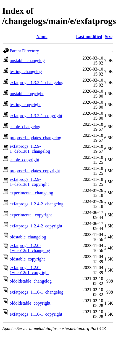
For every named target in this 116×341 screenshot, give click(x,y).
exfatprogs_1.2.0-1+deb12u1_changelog (30, 248)
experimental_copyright (31, 215)
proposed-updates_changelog (35, 137)
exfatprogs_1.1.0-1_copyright (36, 314)
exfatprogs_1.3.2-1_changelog (37, 82)
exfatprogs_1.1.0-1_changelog (37, 292)
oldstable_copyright (27, 259)
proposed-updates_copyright (35, 170)
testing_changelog (26, 71)
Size (108, 36)
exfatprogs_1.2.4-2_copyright (36, 226)
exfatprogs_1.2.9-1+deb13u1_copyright (29, 182)
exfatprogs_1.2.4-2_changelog (37, 204)
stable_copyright (24, 159)
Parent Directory (24, 51)
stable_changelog (25, 126)
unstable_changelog (27, 60)
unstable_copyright (27, 93)
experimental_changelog (31, 192)
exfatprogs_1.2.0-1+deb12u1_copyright (29, 270)
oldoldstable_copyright (30, 303)
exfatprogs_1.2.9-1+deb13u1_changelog (30, 149)
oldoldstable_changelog (31, 281)
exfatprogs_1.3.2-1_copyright (36, 115)
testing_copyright (25, 104)
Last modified (89, 36)
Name (42, 36)
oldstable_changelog (28, 237)
